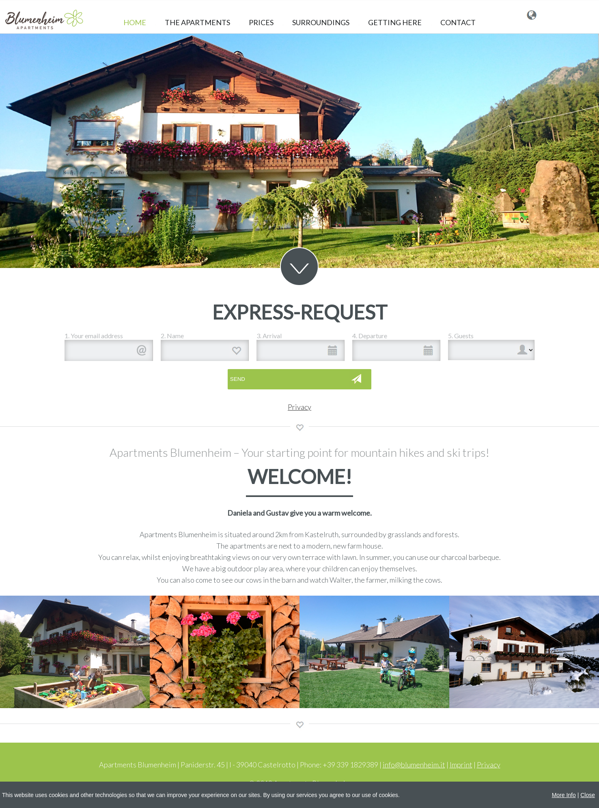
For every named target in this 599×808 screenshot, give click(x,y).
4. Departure (369, 335)
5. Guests (461, 335)
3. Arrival (269, 335)
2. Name (172, 335)
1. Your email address (94, 335)
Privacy (299, 406)
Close (587, 795)
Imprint (461, 764)
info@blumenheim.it (414, 764)
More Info (564, 795)
